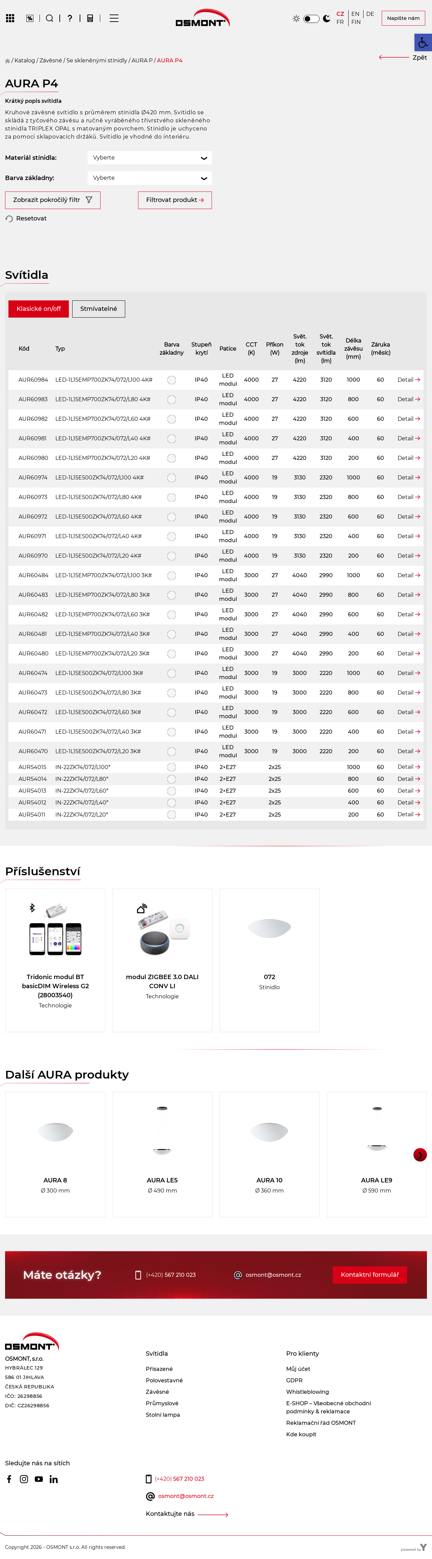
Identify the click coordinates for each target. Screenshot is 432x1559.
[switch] (311, 19)
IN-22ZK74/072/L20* (81, 815)
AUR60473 (33, 692)
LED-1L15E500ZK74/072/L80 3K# (98, 692)
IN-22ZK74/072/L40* (81, 802)
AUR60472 (33, 712)
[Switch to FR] (341, 22)
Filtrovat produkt (171, 200)
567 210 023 (171, 1275)
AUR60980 (33, 458)
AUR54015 (32, 767)
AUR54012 (32, 802)
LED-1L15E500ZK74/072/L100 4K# (99, 477)
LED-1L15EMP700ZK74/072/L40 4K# (103, 438)
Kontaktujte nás (170, 1514)
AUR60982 (33, 419)
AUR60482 (33, 614)
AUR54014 (33, 779)
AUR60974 (33, 477)
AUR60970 (33, 556)
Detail (405, 380)
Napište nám (403, 18)
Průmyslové (162, 1403)
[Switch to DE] (371, 14)
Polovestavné (164, 1380)
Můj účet (298, 1369)
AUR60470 (33, 751)
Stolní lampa (163, 1415)
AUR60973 (33, 497)
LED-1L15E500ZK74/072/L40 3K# (98, 732)
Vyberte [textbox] (104, 157)
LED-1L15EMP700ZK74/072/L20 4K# (102, 458)
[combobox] (150, 158)
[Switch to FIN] (356, 22)
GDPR (294, 1380)
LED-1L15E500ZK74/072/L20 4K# (98, 556)
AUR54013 (32, 791)
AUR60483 (33, 595)
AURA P (142, 60)
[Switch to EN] (355, 14)
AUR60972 (33, 516)
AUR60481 (33, 634)
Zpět (420, 57)
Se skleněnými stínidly (96, 60)
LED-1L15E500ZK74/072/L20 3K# (98, 751)
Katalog (25, 60)
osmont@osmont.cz (273, 1275)
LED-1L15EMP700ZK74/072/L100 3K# (103, 575)
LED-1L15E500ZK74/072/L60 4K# (98, 516)
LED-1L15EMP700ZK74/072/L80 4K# (103, 399)
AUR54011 (32, 815)
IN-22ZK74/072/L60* (81, 791)
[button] (423, 42)
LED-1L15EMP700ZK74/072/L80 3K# (102, 595)
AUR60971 (32, 536)
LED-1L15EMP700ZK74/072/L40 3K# (102, 634)
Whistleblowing (307, 1392)
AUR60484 (34, 575)
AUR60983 (33, 399)
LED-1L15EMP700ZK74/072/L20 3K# (102, 653)
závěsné (50, 60)
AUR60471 (32, 732)
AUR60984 (33, 380)
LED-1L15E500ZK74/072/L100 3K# (99, 673)
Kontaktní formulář (370, 1274)
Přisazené (159, 1369)
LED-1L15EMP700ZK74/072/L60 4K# (103, 419)
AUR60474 (33, 673)
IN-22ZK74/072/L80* (81, 779)
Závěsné (157, 1392)
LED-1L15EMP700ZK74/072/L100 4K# (104, 380)
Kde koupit (301, 1434)
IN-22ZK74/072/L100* (82, 767)
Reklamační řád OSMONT (321, 1423)
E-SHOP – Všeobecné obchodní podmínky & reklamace (328, 1407)
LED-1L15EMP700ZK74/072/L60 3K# (102, 614)
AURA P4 (170, 60)
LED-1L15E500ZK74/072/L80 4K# (98, 497)
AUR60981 (33, 438)
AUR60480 (34, 653)
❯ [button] (420, 1155)
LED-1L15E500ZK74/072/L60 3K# (98, 712)
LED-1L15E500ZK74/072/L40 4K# (98, 536)
